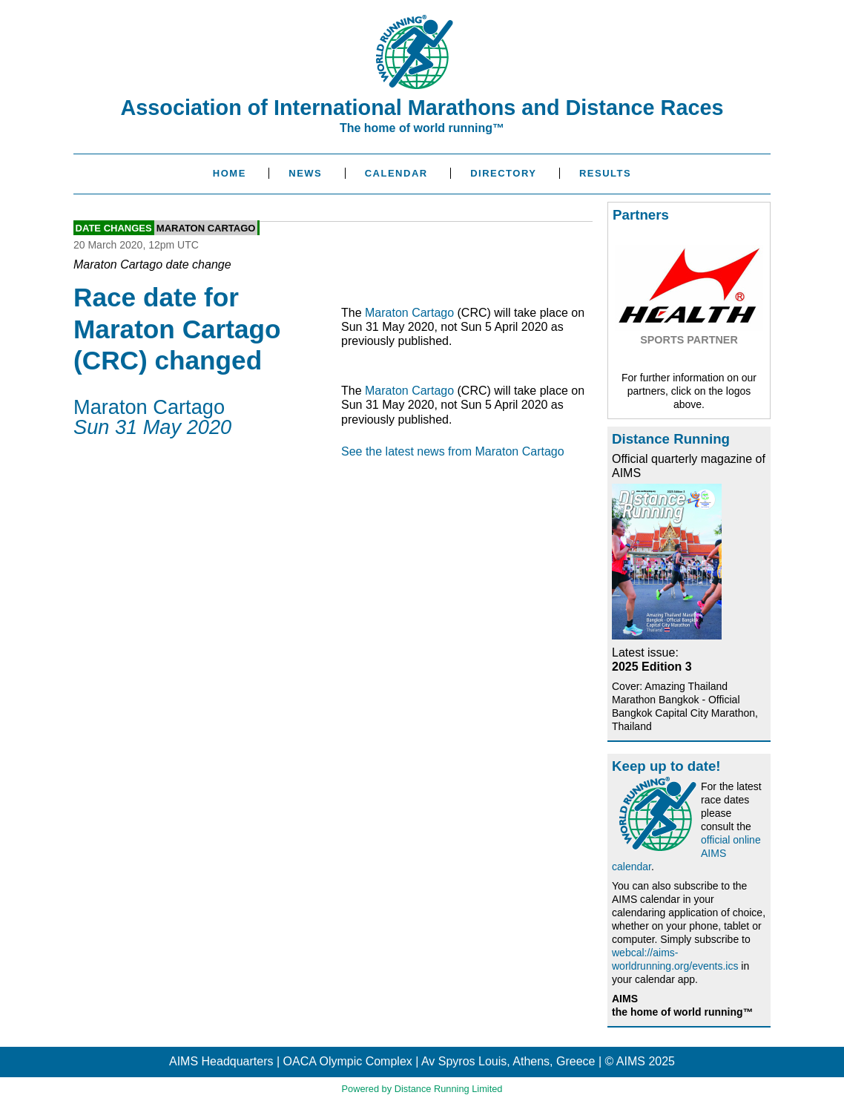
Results (605, 173)
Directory (503, 173)
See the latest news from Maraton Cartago (452, 451)
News (305, 173)
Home (229, 173)
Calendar (396, 173)
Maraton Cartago (206, 227)
